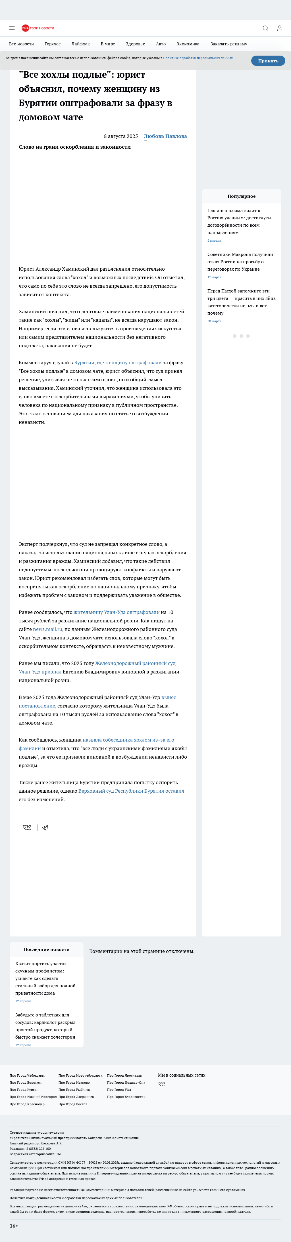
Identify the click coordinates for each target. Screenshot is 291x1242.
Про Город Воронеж (25, 1082)
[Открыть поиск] (265, 28)
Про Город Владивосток (126, 1096)
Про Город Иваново (74, 1082)
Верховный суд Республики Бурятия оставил (131, 791)
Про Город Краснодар (27, 1104)
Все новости (21, 44)
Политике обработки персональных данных (198, 58)
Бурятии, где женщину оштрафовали (118, 362)
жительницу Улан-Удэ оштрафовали (117, 612)
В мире (108, 44)
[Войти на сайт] (279, 28)
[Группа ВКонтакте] (162, 1084)
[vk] (27, 827)
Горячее (53, 44)
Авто (161, 44)
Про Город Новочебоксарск (80, 1075)
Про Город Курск (23, 1089)
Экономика (188, 44)
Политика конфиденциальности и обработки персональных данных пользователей (76, 1198)
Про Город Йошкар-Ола (126, 1082)
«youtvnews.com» (50, 1132)
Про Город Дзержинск (76, 1096)
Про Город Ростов (73, 1104)
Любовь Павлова (165, 136)
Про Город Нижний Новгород (33, 1096)
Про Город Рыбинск (74, 1089)
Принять (268, 61)
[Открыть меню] (12, 28)
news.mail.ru (47, 629)
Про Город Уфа (119, 1089)
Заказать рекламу (229, 44)
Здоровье (135, 44)
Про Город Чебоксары (27, 1075)
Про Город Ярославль (124, 1075)
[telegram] (47, 827)
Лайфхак (81, 44)
